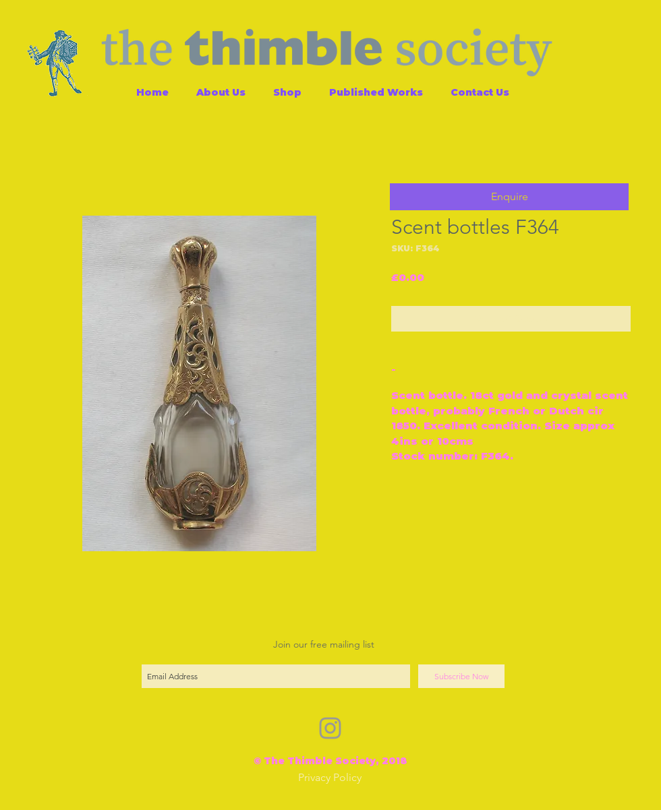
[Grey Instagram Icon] (330, 728)
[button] (509, 196)
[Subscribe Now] (461, 676)
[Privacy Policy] (330, 778)
